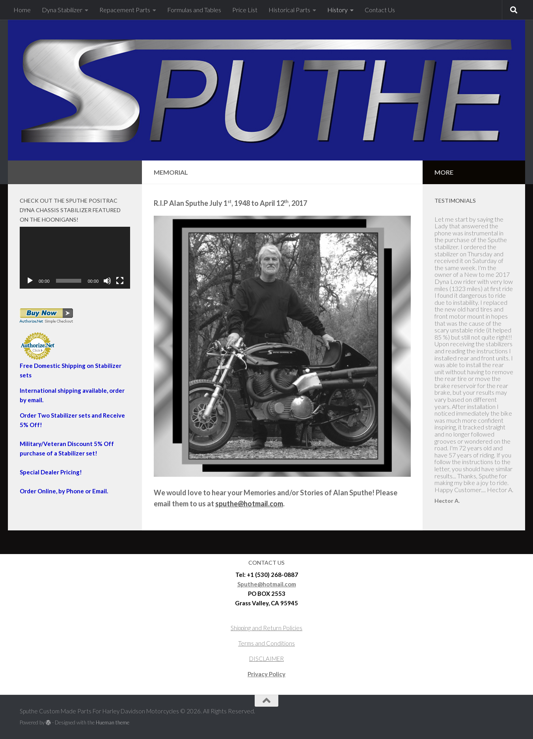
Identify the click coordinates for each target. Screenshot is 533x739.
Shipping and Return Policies (266, 627)
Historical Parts (289, 9)
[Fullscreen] (120, 281)
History (337, 9)
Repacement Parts (124, 9)
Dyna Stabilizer (62, 9)
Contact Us (380, 9)
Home (22, 9)
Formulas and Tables (194, 9)
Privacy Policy (266, 673)
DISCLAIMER (266, 658)
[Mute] (107, 281)
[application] (75, 258)
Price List (244, 9)
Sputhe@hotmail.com (266, 584)
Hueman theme (112, 722)
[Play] (30, 281)
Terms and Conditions (266, 643)
